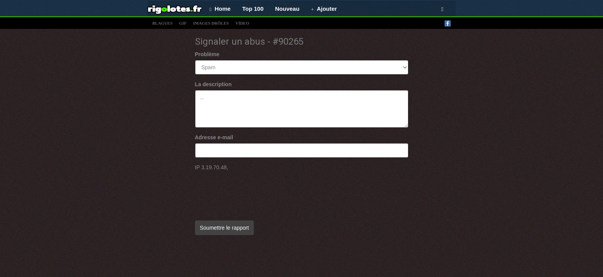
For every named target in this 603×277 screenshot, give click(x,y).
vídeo (242, 23)
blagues (162, 23)
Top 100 (253, 8)
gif (183, 23)
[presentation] (253, 192)
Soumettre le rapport (224, 228)
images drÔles (211, 23)
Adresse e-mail (214, 137)
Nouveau (287, 8)
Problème (207, 54)
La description (213, 84)
